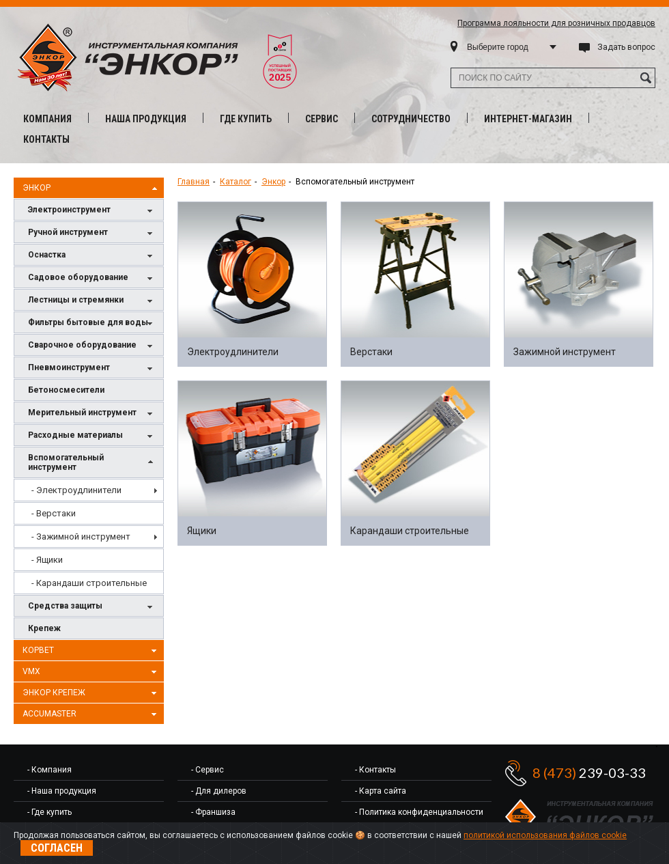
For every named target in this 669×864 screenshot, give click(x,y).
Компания (47, 118)
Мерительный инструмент (92, 413)
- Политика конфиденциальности (419, 812)
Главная (193, 181)
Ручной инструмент (92, 233)
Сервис (321, 118)
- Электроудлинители (76, 490)
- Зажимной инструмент (80, 536)
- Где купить (49, 812)
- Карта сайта (380, 791)
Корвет (91, 650)
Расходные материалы (92, 436)
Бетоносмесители (66, 390)
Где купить (246, 118)
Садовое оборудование (92, 278)
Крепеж (44, 628)
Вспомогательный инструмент (92, 462)
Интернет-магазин (528, 118)
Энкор (91, 188)
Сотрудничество (411, 118)
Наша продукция (145, 118)
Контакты (46, 139)
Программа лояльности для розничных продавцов (556, 23)
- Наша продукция (61, 791)
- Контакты (375, 770)
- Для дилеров (218, 791)
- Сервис (207, 770)
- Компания (49, 770)
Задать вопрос (626, 47)
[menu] (89, 536)
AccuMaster (91, 714)
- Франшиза (213, 812)
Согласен (57, 847)
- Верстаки (53, 513)
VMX (91, 672)
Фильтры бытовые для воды (92, 323)
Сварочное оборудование (92, 346)
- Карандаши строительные (89, 583)
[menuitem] (89, 490)
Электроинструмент (92, 211)
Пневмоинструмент (92, 368)
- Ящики (47, 560)
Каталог (235, 181)
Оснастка (92, 256)
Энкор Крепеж (91, 693)
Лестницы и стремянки (92, 301)
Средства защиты (92, 607)
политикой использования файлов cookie (545, 835)
